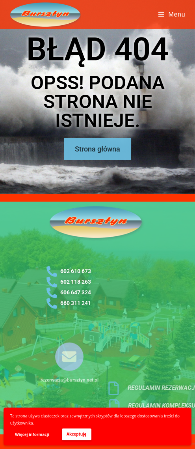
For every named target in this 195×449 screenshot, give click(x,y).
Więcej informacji (32, 434)
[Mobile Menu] (172, 14)
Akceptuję (76, 434)
